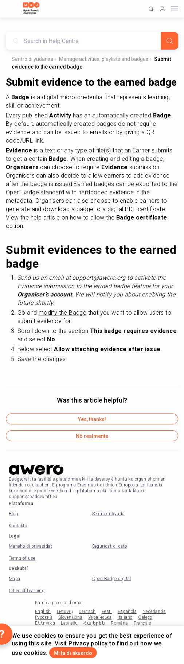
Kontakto (18, 525)
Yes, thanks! (92, 419)
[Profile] (162, 9)
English (43, 611)
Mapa (14, 578)
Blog (13, 513)
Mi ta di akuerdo (73, 653)
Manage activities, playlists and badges (103, 59)
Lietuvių (65, 611)
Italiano (124, 617)
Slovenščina (70, 617)
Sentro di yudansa (32, 59)
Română (119, 623)
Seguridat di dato (109, 546)
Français (143, 623)
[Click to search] (151, 9)
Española (127, 611)
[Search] (169, 41)
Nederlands (154, 611)
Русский (43, 617)
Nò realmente (92, 436)
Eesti (107, 611)
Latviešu (69, 623)
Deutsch (87, 611)
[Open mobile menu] (174, 9)
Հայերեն (94, 623)
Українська (99, 617)
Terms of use (22, 558)
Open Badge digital (111, 578)
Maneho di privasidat (30, 546)
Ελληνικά (45, 623)
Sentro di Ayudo (108, 513)
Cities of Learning (26, 590)
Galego (145, 617)
